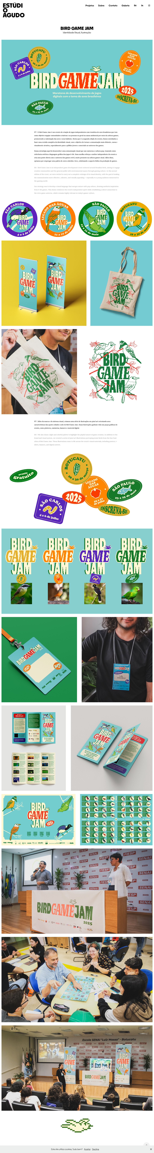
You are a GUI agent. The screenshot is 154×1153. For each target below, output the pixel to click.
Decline (95, 1149)
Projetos (89, 5)
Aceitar (87, 1149)
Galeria (125, 5)
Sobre (101, 5)
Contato (113, 5)
